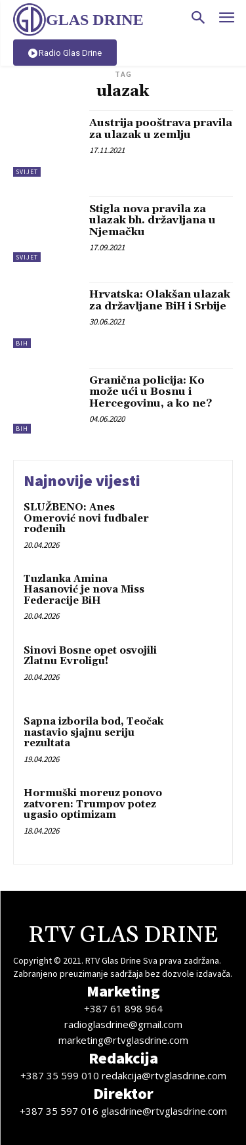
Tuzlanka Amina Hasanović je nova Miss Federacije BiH (84, 590)
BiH (22, 343)
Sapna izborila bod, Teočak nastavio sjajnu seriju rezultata (93, 732)
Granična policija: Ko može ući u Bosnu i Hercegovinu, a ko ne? (150, 392)
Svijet (27, 172)
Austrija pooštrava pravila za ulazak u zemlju (160, 128)
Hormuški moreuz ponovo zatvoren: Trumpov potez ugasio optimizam (93, 804)
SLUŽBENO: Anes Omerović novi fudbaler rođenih (86, 518)
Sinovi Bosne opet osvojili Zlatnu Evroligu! (90, 656)
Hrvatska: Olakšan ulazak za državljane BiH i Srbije (159, 300)
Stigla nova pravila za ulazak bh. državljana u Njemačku (152, 220)
